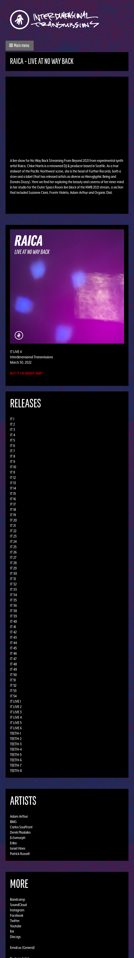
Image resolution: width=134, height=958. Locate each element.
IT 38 (13, 611)
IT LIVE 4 (16, 717)
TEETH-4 (16, 749)
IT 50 (13, 674)
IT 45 (13, 648)
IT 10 (13, 467)
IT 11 (12, 472)
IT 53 (13, 690)
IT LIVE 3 (16, 712)
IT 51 (13, 680)
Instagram (17, 910)
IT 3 (12, 429)
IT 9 (12, 461)
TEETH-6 (16, 760)
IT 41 (13, 627)
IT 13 (13, 483)
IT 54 (13, 696)
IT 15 (13, 493)
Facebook (16, 915)
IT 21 (13, 525)
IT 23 (13, 536)
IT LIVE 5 (15, 722)
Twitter (14, 920)
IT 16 (13, 499)
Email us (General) (22, 947)
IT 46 (13, 653)
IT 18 (13, 509)
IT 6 (12, 445)
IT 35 (13, 600)
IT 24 (13, 541)
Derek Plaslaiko (20, 832)
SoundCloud (18, 904)
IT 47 (13, 659)
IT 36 (13, 605)
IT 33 (13, 589)
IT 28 (13, 563)
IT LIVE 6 (16, 728)
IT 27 (13, 557)
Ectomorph (17, 837)
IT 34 (13, 595)
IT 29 (13, 568)
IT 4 (12, 435)
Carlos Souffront (21, 827)
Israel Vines (17, 848)
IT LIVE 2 (15, 706)
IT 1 (12, 419)
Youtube (15, 926)
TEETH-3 (16, 744)
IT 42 (13, 632)
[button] (20, 46)
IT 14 (13, 488)
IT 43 (13, 637)
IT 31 (13, 579)
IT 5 (12, 440)
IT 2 (12, 424)
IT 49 (13, 669)
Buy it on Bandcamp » (27, 373)
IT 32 (13, 584)
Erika (13, 843)
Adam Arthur (19, 816)
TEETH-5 (15, 754)
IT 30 (13, 573)
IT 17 (13, 504)
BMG (13, 821)
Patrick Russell (19, 853)
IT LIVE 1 (15, 701)
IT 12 (13, 477)
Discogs (15, 936)
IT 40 (13, 621)
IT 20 (13, 520)
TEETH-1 (15, 733)
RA (12, 931)
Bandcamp (17, 899)
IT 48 (13, 664)
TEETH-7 (15, 765)
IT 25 (13, 547)
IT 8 (12, 456)
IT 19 (13, 515)
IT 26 (13, 552)
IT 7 (12, 451)
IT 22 (13, 531)
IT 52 (13, 685)
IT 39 (13, 616)
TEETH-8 (16, 770)
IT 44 (13, 643)
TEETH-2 (15, 738)
